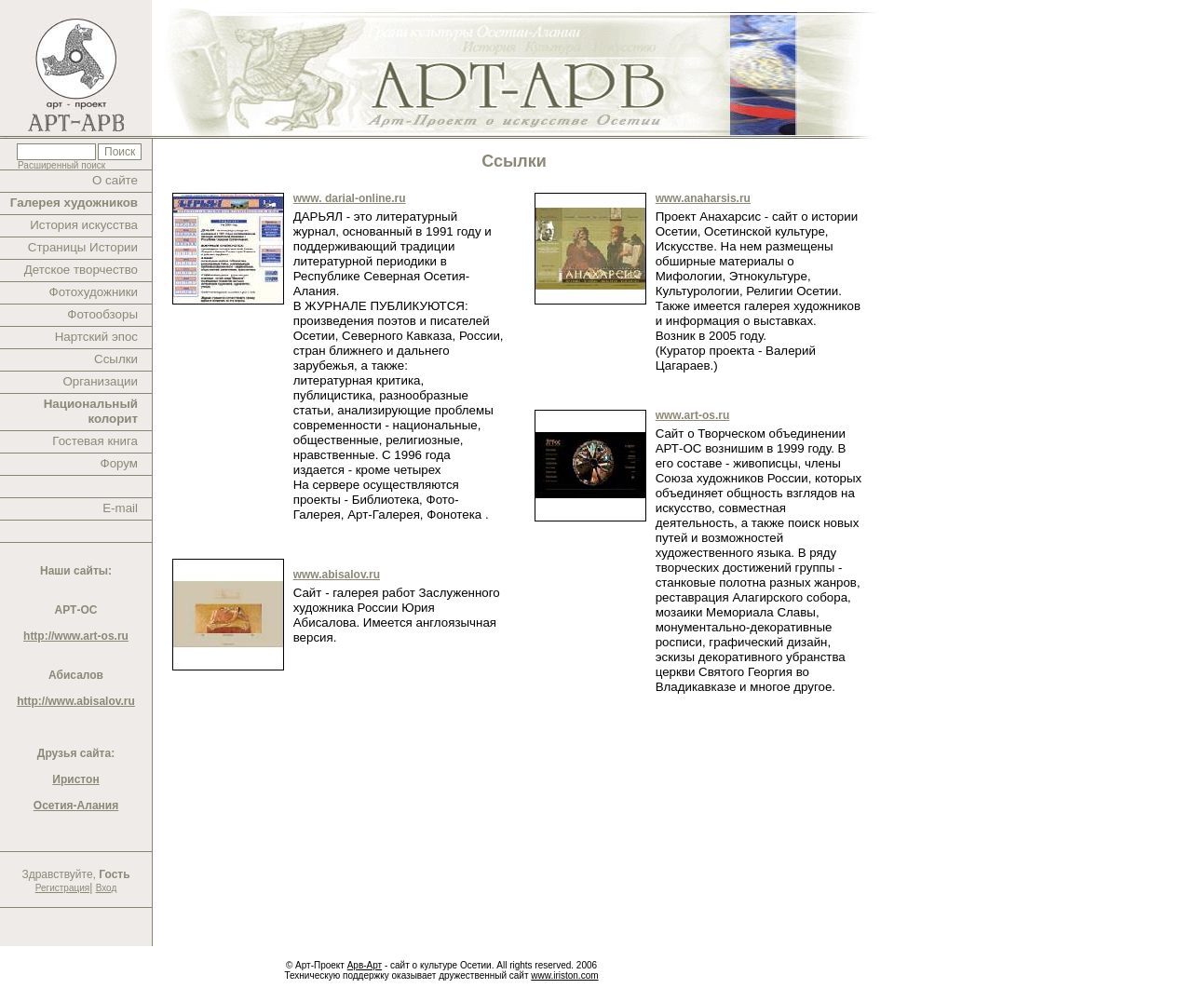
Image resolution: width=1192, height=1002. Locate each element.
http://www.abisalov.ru (76, 701)
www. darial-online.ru (349, 198)
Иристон (75, 779)
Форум (120, 463)
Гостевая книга (95, 441)
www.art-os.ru (693, 415)
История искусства (84, 225)
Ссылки (116, 359)
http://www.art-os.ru (76, 636)
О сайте (115, 180)
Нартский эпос (96, 337)
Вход (106, 888)
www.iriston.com (564, 975)
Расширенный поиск (61, 165)
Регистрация (62, 888)
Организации (100, 381)
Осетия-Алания (76, 805)
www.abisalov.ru (336, 574)
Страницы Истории (83, 247)
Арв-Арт (364, 965)
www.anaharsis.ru (703, 198)
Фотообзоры (102, 314)
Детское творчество (81, 270)
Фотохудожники (93, 292)
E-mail (120, 508)
